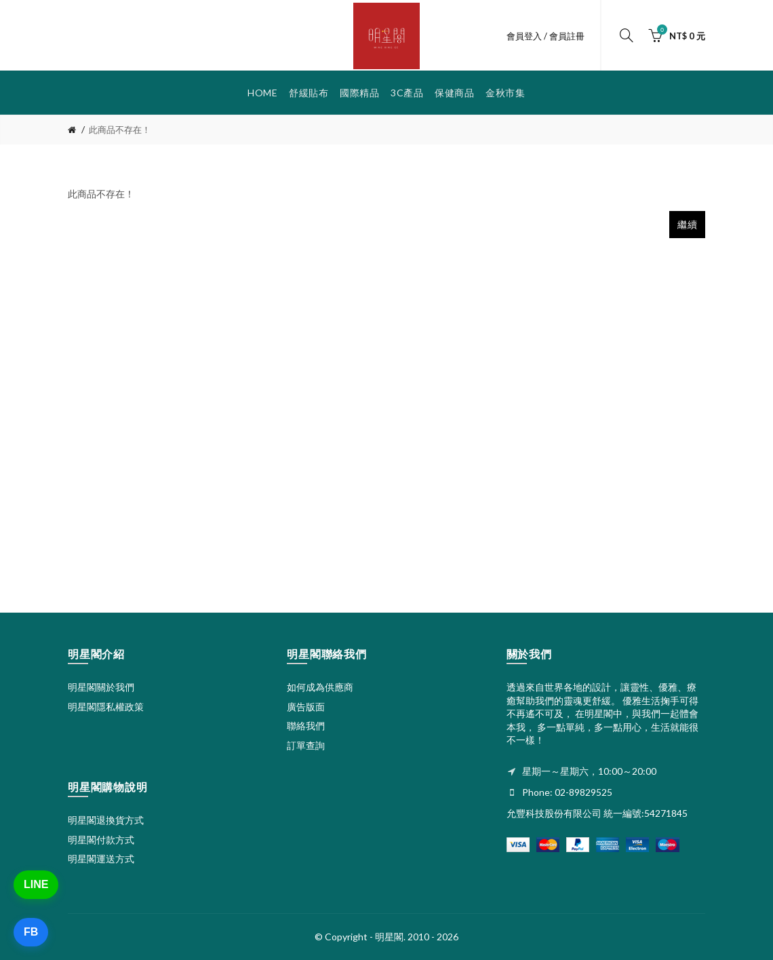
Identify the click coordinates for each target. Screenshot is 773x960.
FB (31, 932)
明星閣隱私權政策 (106, 706)
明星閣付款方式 (101, 839)
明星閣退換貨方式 (106, 820)
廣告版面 (306, 706)
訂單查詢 (306, 745)
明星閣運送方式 (101, 858)
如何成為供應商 (320, 687)
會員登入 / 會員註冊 (545, 36)
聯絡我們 (306, 725)
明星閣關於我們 (101, 687)
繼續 (687, 224)
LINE (36, 884)
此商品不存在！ (120, 129)
